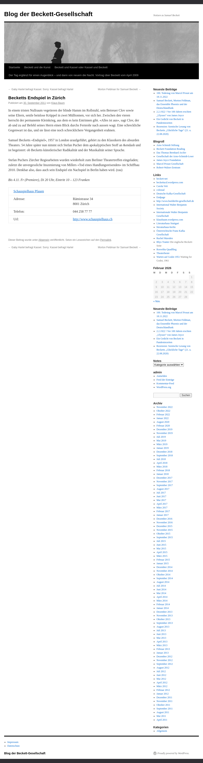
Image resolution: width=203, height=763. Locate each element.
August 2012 (163, 667)
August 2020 (163, 421)
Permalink (105, 239)
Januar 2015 (163, 563)
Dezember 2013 (164, 611)
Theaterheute (163, 253)
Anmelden (162, 376)
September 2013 (165, 623)
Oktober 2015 (163, 533)
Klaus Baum (58, 103)
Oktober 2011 (163, 704)
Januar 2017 (163, 515)
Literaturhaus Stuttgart (168, 223)
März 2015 (162, 556)
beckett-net (162, 178)
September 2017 (165, 485)
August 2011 (163, 712)
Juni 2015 (161, 544)
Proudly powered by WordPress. (173, 753)
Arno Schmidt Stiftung (168, 145)
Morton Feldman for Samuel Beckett (119, 89)
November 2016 (165, 522)
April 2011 (162, 719)
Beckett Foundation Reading (171, 148)
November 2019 (165, 433)
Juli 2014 (161, 585)
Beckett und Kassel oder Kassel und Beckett (81, 67)
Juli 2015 (161, 541)
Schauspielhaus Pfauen (28, 191)
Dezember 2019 (164, 429)
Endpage (161, 197)
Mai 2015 (161, 548)
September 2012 (165, 663)
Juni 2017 (161, 496)
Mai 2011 (161, 716)
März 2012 (162, 686)
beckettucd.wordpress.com (170, 182)
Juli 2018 (161, 459)
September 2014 (165, 578)
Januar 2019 (163, 448)
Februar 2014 (163, 604)
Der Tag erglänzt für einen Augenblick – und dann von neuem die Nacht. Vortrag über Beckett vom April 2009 (73, 75)
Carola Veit (162, 186)
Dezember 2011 (164, 697)
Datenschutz (13, 745)
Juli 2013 (161, 630)
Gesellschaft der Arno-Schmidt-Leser (175, 156)
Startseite (14, 67)
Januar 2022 (163, 418)
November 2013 (165, 615)
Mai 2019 (161, 440)
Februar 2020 (163, 425)
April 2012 (162, 682)
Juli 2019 (161, 436)
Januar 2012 (163, 693)
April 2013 (162, 641)
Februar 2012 (163, 690)
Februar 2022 (163, 414)
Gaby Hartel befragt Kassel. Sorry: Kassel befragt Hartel (40, 89)
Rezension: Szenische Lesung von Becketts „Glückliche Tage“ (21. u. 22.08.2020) (174, 130)
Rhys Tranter (163, 242)
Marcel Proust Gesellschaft (170, 163)
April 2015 (162, 552)
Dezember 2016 (164, 518)
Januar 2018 (163, 474)
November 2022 (165, 407)
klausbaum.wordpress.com (170, 219)
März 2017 (162, 507)
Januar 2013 (163, 652)
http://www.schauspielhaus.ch (92, 219)
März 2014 (162, 600)
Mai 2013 (161, 637)
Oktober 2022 (163, 410)
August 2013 (163, 626)
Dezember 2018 (164, 451)
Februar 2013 (163, 649)
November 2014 (165, 570)
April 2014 (162, 596)
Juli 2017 (161, 492)
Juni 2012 (161, 675)
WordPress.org (164, 387)
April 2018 (162, 462)
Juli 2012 (161, 671)
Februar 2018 (163, 470)
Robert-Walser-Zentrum (168, 167)
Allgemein (43, 239)
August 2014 (163, 582)
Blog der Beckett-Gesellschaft (48, 14)
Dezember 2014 (164, 567)
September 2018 (165, 455)
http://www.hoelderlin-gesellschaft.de (175, 201)
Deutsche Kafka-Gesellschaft (171, 193)
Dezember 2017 (164, 477)
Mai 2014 (161, 593)
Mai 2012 (161, 678)
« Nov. (156, 301)
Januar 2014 (163, 608)
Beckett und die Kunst (37, 67)
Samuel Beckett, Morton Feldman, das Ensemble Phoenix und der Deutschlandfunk (174, 104)
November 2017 (165, 481)
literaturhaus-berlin (166, 227)
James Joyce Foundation (169, 160)
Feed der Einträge (165, 379)
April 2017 (162, 503)
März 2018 (162, 466)
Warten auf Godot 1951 (168, 256)
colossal (161, 189)
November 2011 (165, 701)
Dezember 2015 (164, 526)
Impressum (12, 742)
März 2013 (162, 645)
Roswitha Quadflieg (166, 249)
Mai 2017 (161, 500)
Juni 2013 (161, 634)
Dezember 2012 (164, 656)
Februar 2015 (163, 559)
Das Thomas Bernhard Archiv (171, 152)
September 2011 (165, 708)
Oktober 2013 (163, 619)
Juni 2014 (161, 589)
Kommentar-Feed (165, 383)
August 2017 (163, 489)
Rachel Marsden (165, 238)
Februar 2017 (163, 511)
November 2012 (165, 660)
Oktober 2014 (163, 574)
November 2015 (165, 529)
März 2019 (162, 444)
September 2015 (165, 537)
